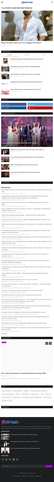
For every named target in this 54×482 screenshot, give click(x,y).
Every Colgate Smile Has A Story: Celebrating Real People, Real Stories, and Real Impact (24, 323)
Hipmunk (26, 391)
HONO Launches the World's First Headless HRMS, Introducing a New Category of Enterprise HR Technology (26, 248)
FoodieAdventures (17, 391)
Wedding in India (17, 397)
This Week (9, 54)
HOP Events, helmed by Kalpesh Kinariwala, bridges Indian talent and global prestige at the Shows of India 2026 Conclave (25, 317)
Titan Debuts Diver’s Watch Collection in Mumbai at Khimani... (26, 66)
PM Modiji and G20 (6, 397)
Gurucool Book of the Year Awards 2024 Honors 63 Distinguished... (27, 157)
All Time (44, 54)
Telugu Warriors (25, 394)
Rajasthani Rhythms (6, 391)
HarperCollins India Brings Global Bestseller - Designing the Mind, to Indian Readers (23, 215)
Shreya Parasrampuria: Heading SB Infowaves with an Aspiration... (27, 59)
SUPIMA (17, 394)
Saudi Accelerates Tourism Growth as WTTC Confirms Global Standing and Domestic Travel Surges (25, 203)
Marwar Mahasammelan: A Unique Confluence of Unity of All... (26, 89)
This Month (27, 54)
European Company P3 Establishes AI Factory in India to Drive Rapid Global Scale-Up (23, 312)
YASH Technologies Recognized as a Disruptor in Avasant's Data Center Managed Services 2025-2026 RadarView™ (26, 328)
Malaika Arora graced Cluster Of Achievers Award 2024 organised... (28, 149)
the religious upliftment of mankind (39, 391)
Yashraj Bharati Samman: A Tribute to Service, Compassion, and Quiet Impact (22, 295)
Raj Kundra (48, 394)
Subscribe (49, 466)
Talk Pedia (3, 45)
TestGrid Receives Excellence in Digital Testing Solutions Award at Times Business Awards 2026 (26, 237)
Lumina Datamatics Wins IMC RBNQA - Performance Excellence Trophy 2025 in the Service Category (25, 274)
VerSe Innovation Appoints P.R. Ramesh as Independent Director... (26, 448)
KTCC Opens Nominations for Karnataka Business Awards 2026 (23, 373)
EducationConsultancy (7, 400)
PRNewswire (38, 476)
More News (4, 333)
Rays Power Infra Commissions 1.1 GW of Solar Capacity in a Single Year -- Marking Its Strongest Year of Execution (26, 285)
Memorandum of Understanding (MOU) (32, 397)
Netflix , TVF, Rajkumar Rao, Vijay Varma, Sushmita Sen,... (25, 164)
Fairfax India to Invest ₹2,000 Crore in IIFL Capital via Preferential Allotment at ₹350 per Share (26, 219)
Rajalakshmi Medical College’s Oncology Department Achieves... (27, 82)
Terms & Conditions (16, 476)
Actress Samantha (47, 397)
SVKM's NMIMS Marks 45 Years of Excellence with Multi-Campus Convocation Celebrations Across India (27, 190)
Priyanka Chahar (35, 394)
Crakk (42, 394)
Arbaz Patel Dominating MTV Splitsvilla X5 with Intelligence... (26, 172)
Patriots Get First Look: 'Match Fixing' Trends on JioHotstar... (26, 74)
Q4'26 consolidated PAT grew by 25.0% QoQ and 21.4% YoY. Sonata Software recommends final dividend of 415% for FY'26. (26, 209)
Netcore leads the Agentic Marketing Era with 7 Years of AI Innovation (20, 279)
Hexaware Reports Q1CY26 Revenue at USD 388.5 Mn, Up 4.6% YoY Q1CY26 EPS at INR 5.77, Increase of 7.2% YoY (25, 255)
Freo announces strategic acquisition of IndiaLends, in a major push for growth (22, 290)
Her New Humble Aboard (8, 394)
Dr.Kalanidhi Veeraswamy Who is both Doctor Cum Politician (24, 441)
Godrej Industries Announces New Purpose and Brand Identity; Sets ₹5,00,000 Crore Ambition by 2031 (27, 225)
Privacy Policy (25, 476)
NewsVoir (32, 476)
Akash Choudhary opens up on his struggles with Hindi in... (21, 43)
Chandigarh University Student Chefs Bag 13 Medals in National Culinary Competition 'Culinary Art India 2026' (26, 267)
